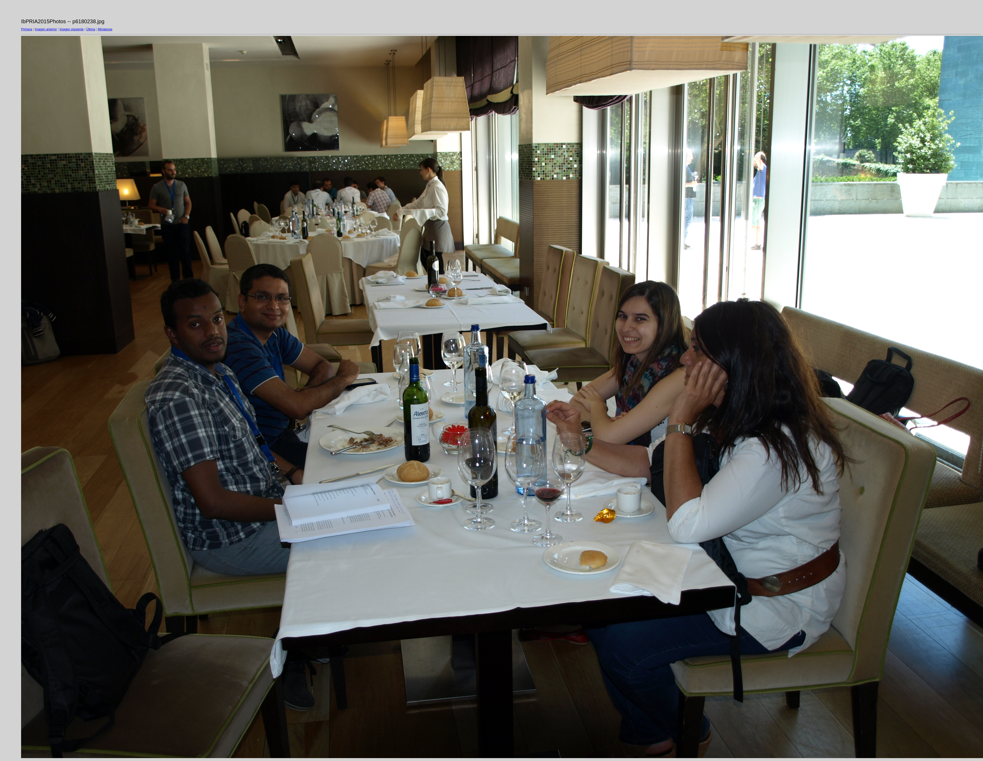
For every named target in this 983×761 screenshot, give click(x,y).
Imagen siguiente (72, 29)
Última (90, 29)
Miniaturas (105, 29)
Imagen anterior (46, 29)
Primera (26, 29)
